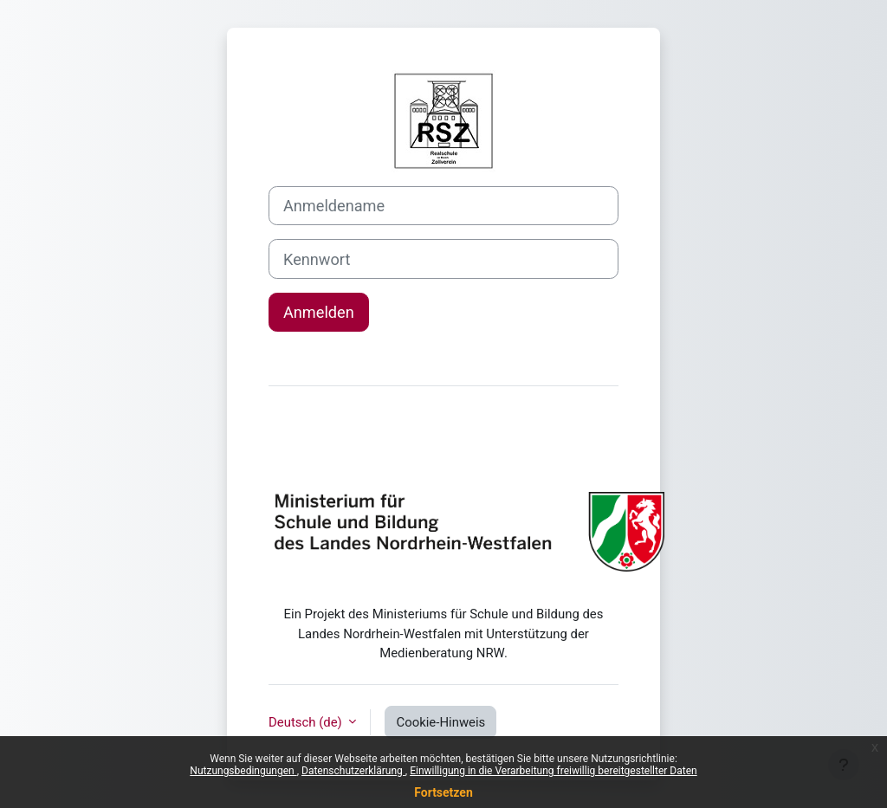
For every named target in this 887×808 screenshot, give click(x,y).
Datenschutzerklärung (353, 771)
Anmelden (318, 312)
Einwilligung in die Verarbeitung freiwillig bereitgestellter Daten (553, 771)
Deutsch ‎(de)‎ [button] (307, 722)
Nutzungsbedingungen (243, 771)
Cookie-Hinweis (440, 722)
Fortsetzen (443, 792)
